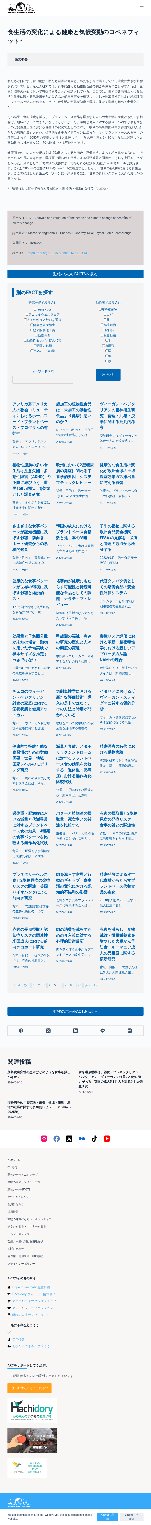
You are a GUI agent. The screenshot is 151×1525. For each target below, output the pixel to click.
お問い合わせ (15, 1248)
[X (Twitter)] (48, 1031)
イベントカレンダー (19, 1233)
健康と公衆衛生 (42, 325)
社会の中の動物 (42, 351)
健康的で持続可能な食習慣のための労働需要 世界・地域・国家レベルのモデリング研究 (30, 758)
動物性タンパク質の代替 (42, 340)
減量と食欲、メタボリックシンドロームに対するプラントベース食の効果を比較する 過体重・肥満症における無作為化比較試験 (73, 764)
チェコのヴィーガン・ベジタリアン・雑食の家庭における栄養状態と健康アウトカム (30, 703)
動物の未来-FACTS (18, 1189)
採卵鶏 (108, 330)
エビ (108, 314)
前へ (26, 985)
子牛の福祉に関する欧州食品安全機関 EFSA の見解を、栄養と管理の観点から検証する (119, 538)
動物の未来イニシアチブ (22, 1174)
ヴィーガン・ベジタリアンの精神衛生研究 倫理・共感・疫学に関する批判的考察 (117, 416)
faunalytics (43, 309)
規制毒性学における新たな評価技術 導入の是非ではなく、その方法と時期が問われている (73, 703)
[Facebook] (21, 1031)
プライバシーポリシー (21, 1263)
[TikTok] (94, 1139)
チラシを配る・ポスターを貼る (26, 1226)
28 (79, 985)
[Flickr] (82, 1139)
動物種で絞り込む (108, 302)
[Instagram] (44, 1139)
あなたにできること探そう (31, 1346)
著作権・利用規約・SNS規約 (25, 1256)
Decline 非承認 (131, 1516)
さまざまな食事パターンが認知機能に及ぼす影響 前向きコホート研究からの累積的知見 (30, 538)
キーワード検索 (43, 371)
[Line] (102, 1031)
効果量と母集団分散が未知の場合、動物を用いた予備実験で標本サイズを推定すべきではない (30, 648)
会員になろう (15, 1204)
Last (96, 985)
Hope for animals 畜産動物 (31, 1287)
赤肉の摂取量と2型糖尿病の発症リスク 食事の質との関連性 (118, 819)
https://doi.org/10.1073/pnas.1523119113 (57, 253)
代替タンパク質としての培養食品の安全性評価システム (117, 587)
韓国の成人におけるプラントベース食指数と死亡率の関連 (73, 532)
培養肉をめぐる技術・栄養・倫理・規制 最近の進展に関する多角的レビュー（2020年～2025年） (39, 1107)
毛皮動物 (108, 335)
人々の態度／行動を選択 (42, 320)
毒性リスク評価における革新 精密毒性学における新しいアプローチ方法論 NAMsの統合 (117, 648)
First (17, 985)
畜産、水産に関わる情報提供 (25, 1241)
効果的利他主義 (42, 330)
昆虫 (108, 320)
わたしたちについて (19, 1196)
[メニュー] (142, 8)
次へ (87, 985)
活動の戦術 (43, 346)
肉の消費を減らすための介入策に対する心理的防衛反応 (73, 935)
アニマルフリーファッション (32, 1308)
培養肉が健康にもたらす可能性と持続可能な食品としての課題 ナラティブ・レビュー (73, 593)
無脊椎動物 (108, 309)
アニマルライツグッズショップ (34, 1301)
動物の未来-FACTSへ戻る (75, 274)
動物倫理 (42, 335)
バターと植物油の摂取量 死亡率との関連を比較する (73, 819)
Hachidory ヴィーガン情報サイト (35, 1294)
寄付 (12, 1167)
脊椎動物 (108, 325)
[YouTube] (107, 1139)
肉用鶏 (108, 346)
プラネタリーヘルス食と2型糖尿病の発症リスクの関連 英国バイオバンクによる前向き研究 (31, 886)
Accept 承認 (107, 1516)
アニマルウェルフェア (43, 314)
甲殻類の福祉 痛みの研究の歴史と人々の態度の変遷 (73, 642)
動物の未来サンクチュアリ (24, 1182)
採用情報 (12, 1211)
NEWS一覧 (14, 1159)
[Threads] (130, 1031)
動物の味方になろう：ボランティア (29, 1219)
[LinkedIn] (75, 1031)
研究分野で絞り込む (43, 302)
